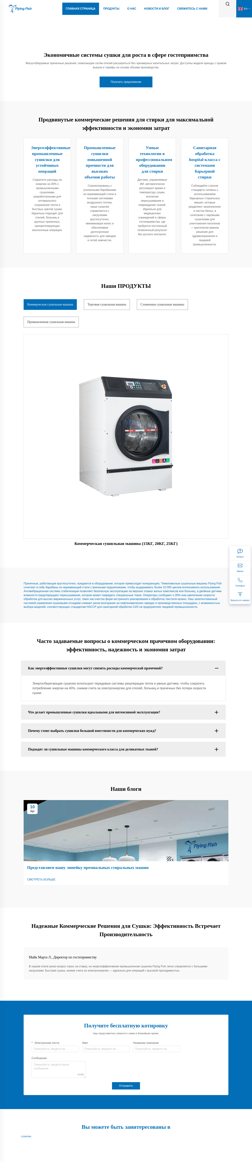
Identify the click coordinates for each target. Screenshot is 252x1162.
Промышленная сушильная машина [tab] (51, 322)
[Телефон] (240, 582)
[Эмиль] (240, 568)
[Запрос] (240, 553)
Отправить (126, 1085)
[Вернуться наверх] (240, 597)
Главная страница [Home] (81, 8)
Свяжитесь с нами (192, 8)
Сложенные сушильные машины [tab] (162, 304)
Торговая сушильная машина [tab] (107, 304)
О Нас (131, 8)
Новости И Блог (156, 8)
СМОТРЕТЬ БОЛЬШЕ (41, 879)
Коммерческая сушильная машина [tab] (50, 304)
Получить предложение (126, 81)
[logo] (20, 8)
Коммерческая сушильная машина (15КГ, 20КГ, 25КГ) (126, 543)
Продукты (111, 8)
